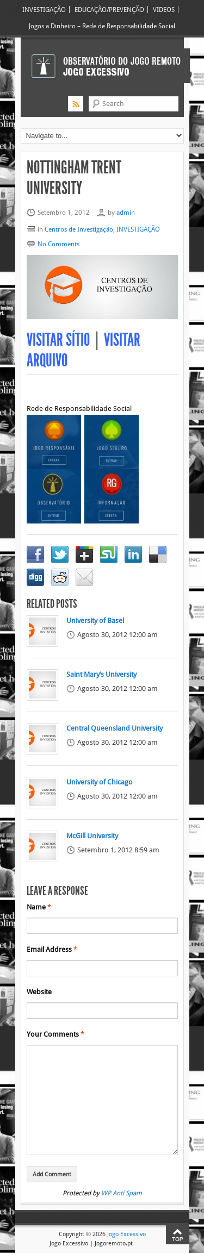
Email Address (52, 949)
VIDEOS (164, 9)
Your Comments (55, 1034)
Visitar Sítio (58, 340)
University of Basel (95, 621)
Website (39, 992)
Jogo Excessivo (126, 1234)
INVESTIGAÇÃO (44, 9)
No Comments (58, 243)
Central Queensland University (114, 728)
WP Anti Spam (121, 1192)
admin (125, 212)
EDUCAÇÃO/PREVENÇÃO (109, 9)
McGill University (92, 836)
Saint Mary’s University (101, 674)
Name (39, 907)
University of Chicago (99, 782)
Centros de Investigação (79, 229)
